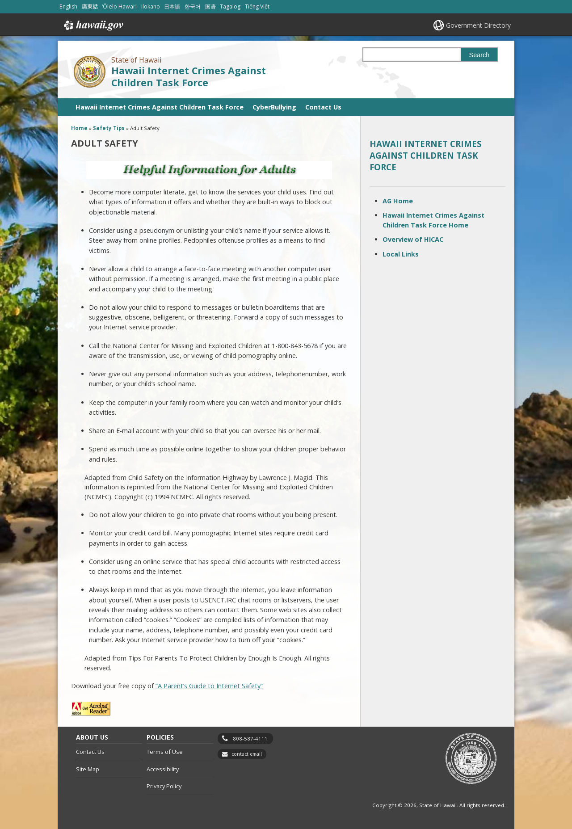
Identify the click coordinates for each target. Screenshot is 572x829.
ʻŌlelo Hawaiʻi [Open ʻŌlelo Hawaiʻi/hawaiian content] (119, 6)
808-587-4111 (250, 738)
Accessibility (163, 769)
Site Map (87, 769)
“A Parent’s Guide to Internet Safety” (209, 686)
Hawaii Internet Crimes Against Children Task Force (188, 76)
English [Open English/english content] (68, 6)
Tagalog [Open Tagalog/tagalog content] (230, 6)
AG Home (398, 201)
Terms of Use (165, 752)
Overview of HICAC (413, 239)
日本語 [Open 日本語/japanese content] (172, 6)
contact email (246, 754)
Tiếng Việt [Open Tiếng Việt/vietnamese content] (257, 6)
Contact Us (323, 107)
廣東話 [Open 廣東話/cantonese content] (90, 6)
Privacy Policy (164, 786)
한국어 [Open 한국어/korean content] (193, 6)
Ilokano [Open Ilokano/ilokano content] (150, 6)
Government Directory (478, 25)
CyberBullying (274, 107)
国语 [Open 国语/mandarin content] (210, 6)
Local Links (401, 254)
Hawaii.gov (92, 25)
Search (479, 55)
